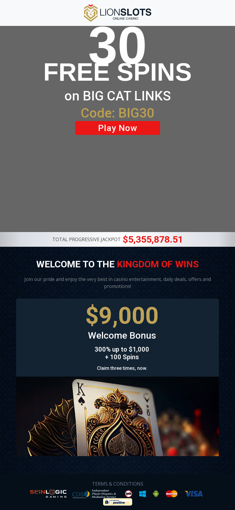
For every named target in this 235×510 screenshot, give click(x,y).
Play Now (117, 128)
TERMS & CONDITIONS (117, 484)
